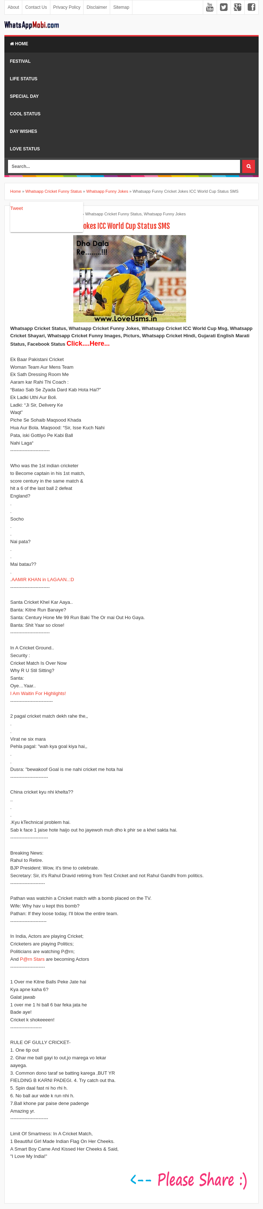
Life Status (24, 78)
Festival (20, 61)
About (13, 7)
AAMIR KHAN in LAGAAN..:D (43, 579)
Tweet (16, 208)
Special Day (24, 96)
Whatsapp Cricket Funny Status (113, 214)
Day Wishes (23, 131)
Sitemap (121, 7)
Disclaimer (96, 7)
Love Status (25, 148)
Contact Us (36, 7)
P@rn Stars (32, 959)
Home (19, 43)
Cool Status (25, 113)
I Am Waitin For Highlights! (38, 693)
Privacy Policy (67, 7)
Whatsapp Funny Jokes (165, 214)
